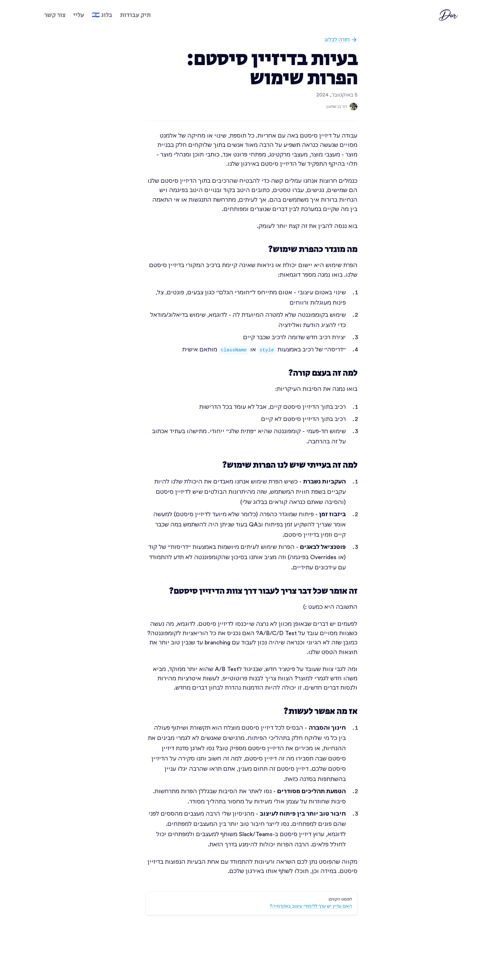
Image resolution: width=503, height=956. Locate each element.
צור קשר (54, 15)
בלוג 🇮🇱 (102, 15)
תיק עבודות (135, 15)
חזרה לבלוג (341, 40)
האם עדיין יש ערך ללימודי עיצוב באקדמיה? (311, 906)
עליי (78, 15)
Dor (449, 15)
